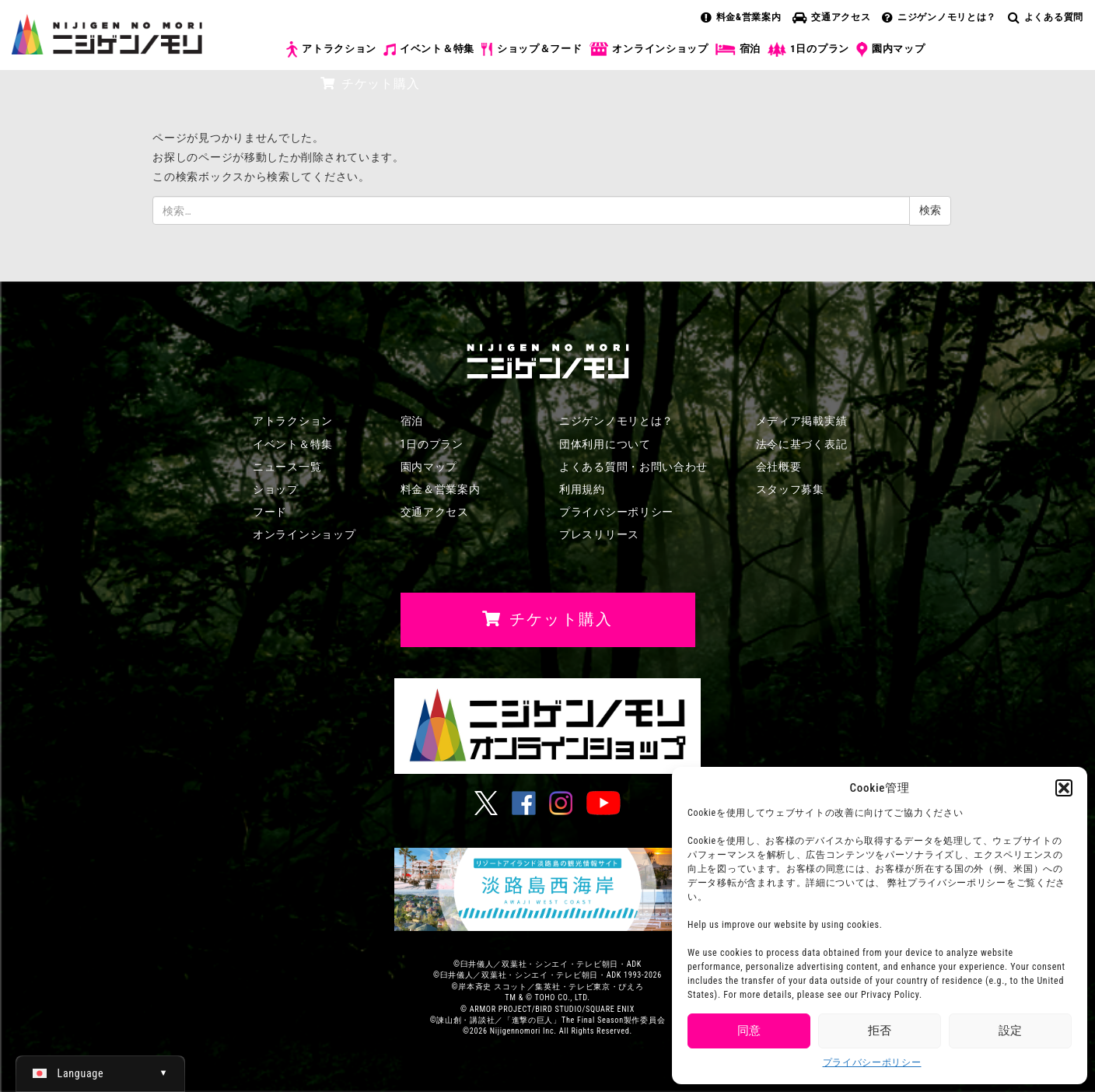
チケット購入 (369, 83)
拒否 (879, 1031)
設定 (1010, 1031)
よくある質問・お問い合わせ (633, 466)
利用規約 (582, 489)
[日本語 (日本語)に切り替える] (100, 1073)
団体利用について (605, 444)
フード (270, 512)
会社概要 (779, 466)
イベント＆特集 (428, 49)
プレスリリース (599, 534)
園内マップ (890, 50)
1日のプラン (808, 49)
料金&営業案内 (741, 17)
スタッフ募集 (790, 489)
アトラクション (331, 49)
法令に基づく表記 (802, 444)
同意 (749, 1031)
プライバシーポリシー (872, 1062)
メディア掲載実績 (802, 421)
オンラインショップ (648, 49)
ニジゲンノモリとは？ (939, 17)
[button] (1064, 788)
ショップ (276, 489)
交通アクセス (831, 17)
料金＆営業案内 (441, 489)
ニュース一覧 (287, 466)
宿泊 (738, 49)
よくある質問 (1045, 17)
